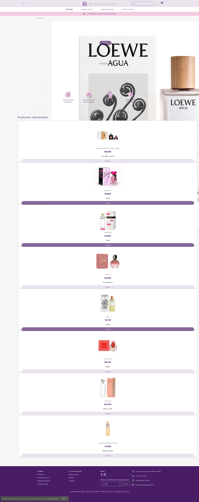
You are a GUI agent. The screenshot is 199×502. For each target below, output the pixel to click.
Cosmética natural (87, 9)
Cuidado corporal (127, 9)
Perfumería (69, 9)
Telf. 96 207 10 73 (141, 476)
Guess (108, 198)
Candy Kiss (107, 232)
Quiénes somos (74, 474)
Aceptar (63, 498)
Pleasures (107, 401)
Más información (53, 498)
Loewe (107, 324)
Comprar (107, 161)
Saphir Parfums (107, 451)
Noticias (71, 478)
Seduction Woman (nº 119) (108, 443)
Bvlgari (107, 367)
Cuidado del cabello (107, 9)
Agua (108, 317)
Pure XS (107, 274)
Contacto (72, 481)
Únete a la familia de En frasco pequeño (114, 480)
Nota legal (117, 491)
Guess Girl (107, 190)
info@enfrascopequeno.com (144, 485)
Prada (108, 240)
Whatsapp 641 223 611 (142, 480)
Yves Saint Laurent (107, 156)
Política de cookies (107, 491)
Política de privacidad (93, 491)
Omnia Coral (108, 359)
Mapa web (125, 491)
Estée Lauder (107, 409)
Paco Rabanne (108, 282)
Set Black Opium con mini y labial (107, 148)
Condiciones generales (77, 491)
